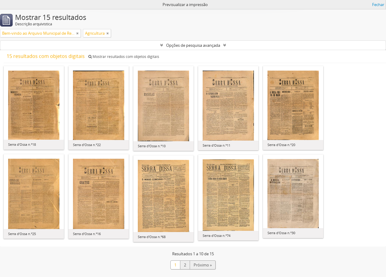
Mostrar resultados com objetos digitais (123, 56)
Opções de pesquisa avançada (193, 45)
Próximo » (203, 265)
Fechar (378, 4)
